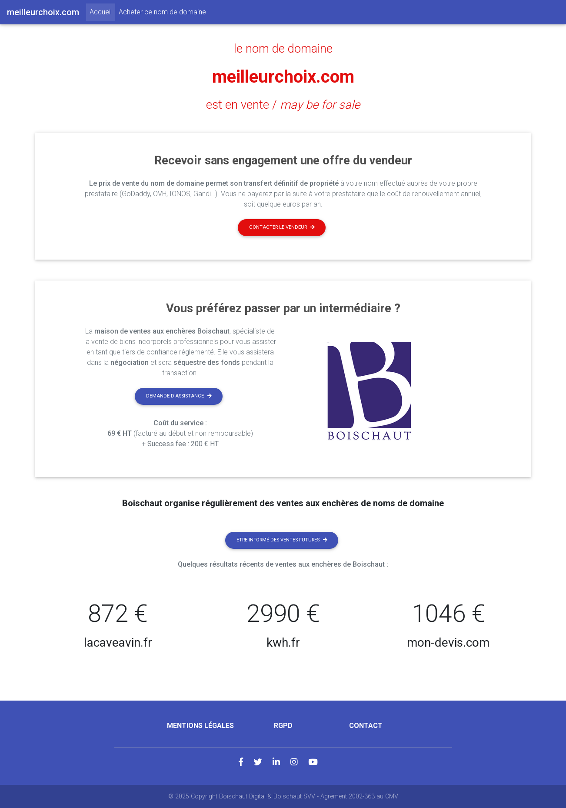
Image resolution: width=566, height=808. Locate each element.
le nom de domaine (283, 49)
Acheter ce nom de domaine (162, 12)
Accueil (102, 11)
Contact (366, 725)
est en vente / (283, 105)
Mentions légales (200, 725)
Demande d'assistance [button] (179, 396)
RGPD (283, 725)
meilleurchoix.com (283, 77)
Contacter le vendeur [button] (282, 227)
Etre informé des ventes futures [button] (281, 540)
